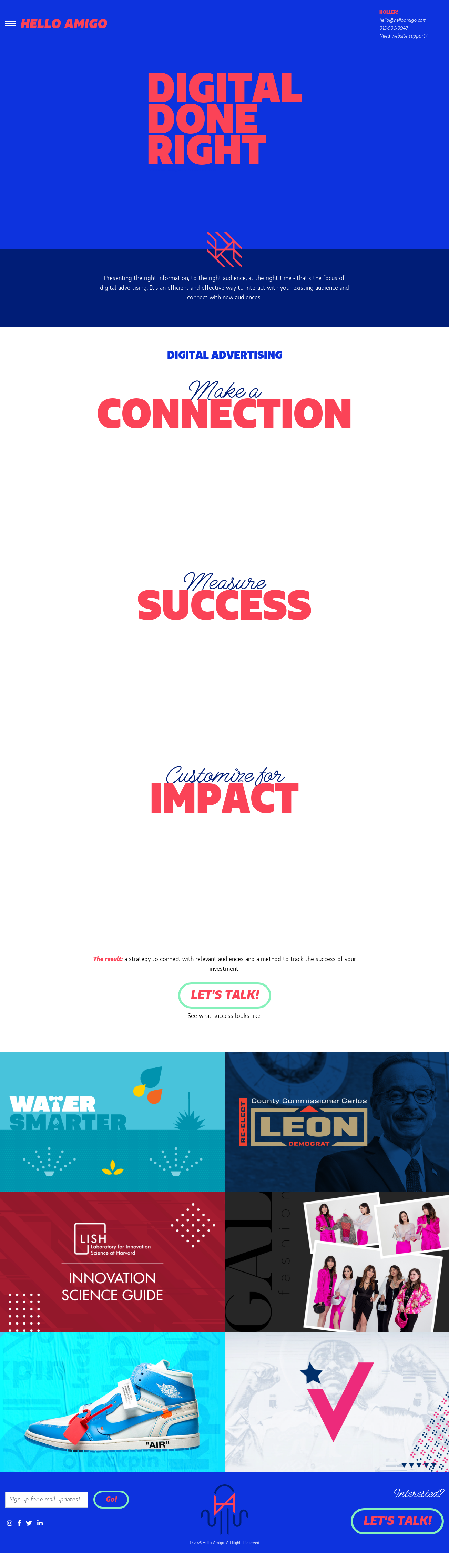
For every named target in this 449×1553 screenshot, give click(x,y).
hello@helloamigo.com (402, 20)
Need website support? (403, 36)
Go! (111, 1499)
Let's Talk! (225, 995)
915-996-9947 (393, 28)
